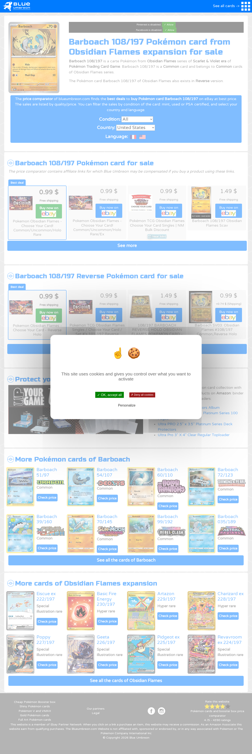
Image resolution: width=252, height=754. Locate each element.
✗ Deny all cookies (142, 394)
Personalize (127, 405)
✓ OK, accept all (109, 394)
